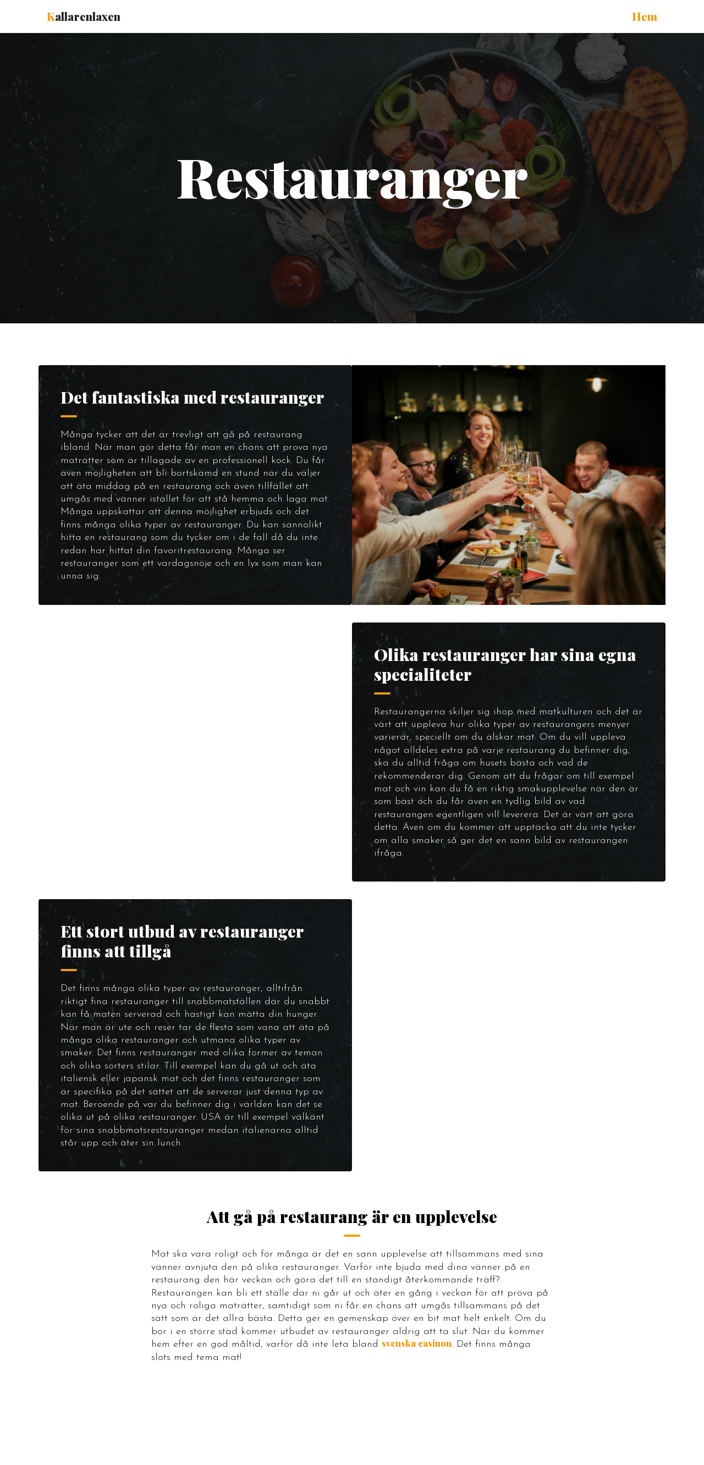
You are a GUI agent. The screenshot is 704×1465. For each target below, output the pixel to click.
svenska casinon (417, 1343)
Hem (644, 16)
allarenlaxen (83, 16)
